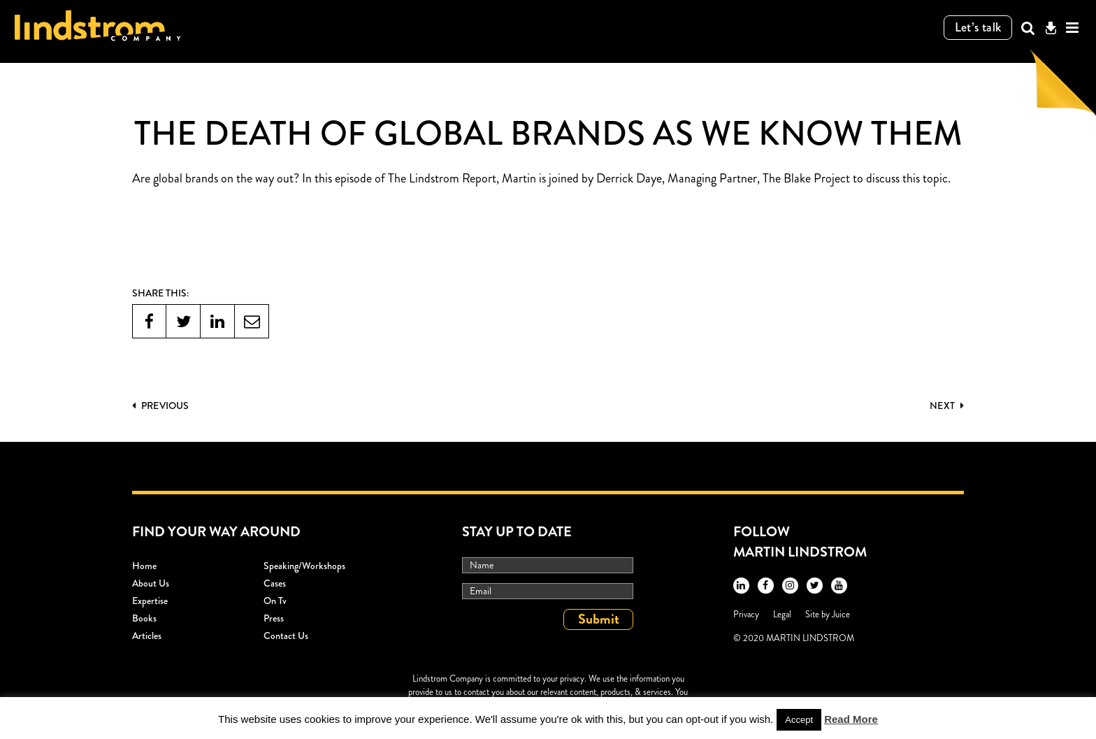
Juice (841, 614)
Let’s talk (978, 27)
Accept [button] (799, 720)
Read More (851, 719)
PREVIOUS (160, 405)
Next (947, 405)
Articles (146, 636)
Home (144, 566)
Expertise (150, 601)
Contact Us (286, 636)
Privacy (746, 614)
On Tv (275, 601)
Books (144, 618)
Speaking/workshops (304, 566)
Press (274, 618)
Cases (275, 583)
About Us (150, 583)
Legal (782, 614)
